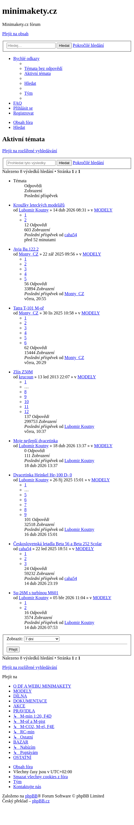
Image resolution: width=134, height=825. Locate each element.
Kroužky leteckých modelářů (39, 205)
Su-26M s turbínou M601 (35, 592)
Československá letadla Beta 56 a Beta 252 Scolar (57, 543)
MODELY (103, 210)
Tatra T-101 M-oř (28, 308)
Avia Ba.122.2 (26, 249)
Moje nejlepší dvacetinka (35, 440)
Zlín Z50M (23, 372)
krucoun (26, 376)
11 (26, 406)
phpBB (31, 796)
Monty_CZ (28, 254)
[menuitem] (43, 68)
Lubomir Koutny (34, 210)
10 (26, 401)
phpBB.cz (41, 801)
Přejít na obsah (15, 33)
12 (26, 411)
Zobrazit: (33, 638)
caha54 (70, 234)
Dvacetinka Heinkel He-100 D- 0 (42, 475)
